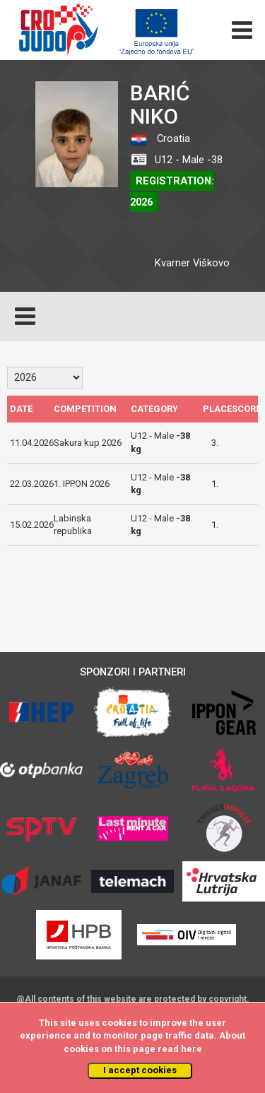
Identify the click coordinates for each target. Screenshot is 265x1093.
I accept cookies (140, 1070)
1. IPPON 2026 (82, 483)
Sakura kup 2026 (88, 442)
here (191, 1049)
